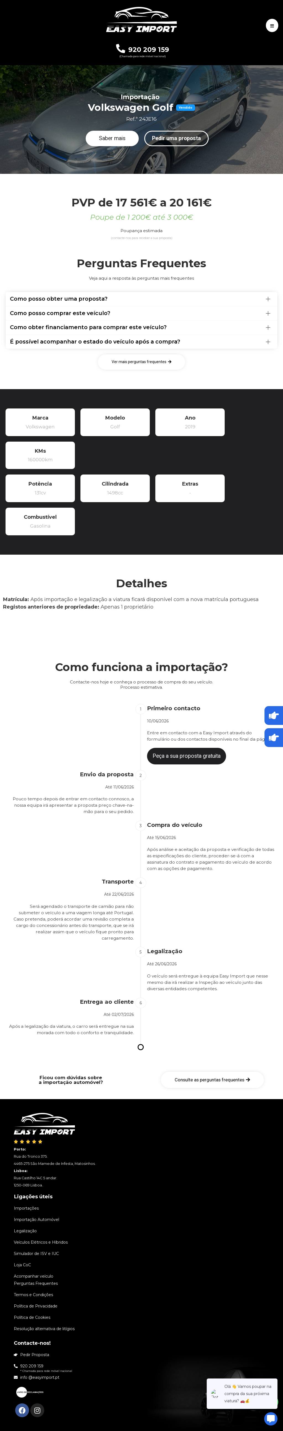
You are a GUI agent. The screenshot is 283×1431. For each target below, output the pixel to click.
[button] (112, 138)
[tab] (141, 299)
